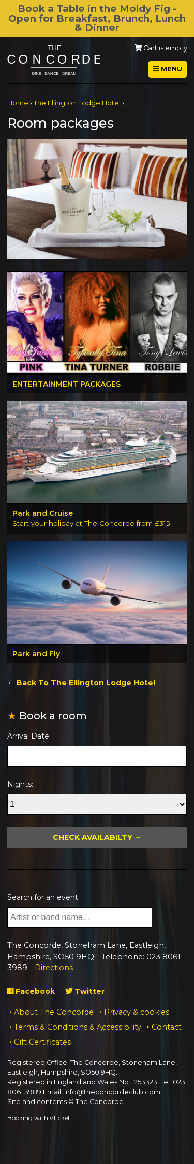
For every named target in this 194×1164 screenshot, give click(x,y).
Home (17, 103)
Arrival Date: (29, 736)
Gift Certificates (42, 1042)
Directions (54, 967)
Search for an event (42, 897)
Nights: (20, 784)
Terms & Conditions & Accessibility (77, 1027)
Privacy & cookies (136, 1012)
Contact (167, 1027)
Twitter (85, 991)
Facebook (31, 991)
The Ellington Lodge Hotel (77, 103)
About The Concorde (54, 1012)
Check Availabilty (92, 837)
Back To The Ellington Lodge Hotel (86, 682)
